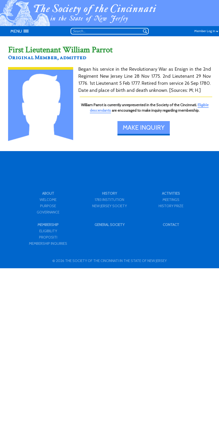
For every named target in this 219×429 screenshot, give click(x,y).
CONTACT (171, 224)
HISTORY (109, 193)
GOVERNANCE (48, 212)
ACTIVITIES (171, 193)
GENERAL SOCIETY (109, 224)
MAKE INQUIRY (144, 127)
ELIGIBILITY (48, 231)
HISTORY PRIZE (171, 206)
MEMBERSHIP (48, 224)
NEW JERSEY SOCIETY (109, 206)
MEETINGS (170, 199)
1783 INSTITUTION (109, 199)
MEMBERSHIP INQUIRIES (48, 243)
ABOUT (48, 193)
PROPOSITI (48, 237)
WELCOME (48, 199)
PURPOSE (48, 206)
